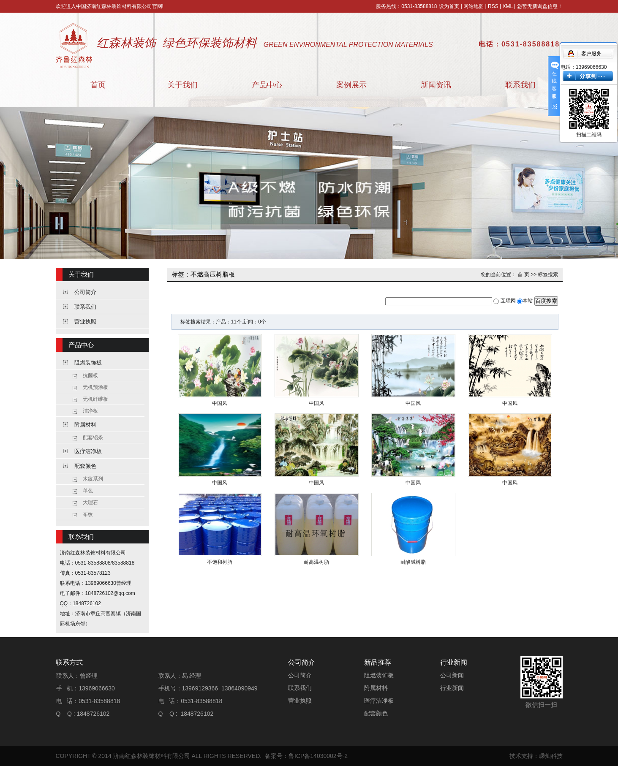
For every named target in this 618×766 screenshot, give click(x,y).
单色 (88, 491)
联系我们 (520, 85)
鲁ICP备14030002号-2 (318, 755)
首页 (98, 85)
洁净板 (90, 411)
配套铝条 (93, 437)
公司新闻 (452, 675)
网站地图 (473, 6)
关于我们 (182, 85)
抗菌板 (90, 375)
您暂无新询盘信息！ (540, 6)
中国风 (219, 403)
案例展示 (351, 85)
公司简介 (85, 292)
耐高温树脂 (316, 562)
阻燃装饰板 (88, 362)
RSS (493, 6)
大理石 (90, 502)
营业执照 (85, 321)
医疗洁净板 (88, 451)
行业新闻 (452, 688)
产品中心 (267, 85)
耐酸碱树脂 (413, 562)
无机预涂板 (95, 387)
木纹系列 (93, 479)
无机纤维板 (95, 399)
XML (507, 6)
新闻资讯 (436, 85)
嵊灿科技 (551, 755)
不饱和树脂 (219, 562)
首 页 (523, 274)
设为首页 (449, 6)
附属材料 (85, 424)
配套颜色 (85, 466)
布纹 (88, 514)
